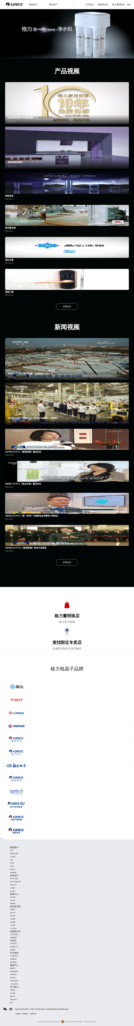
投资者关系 (13, 999)
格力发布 (12, 900)
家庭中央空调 (14, 853)
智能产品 (12, 869)
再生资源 (12, 977)
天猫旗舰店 (13, 959)
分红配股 (12, 922)
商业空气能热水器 (15, 881)
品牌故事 (12, 990)
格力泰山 (12, 891)
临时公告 (12, 912)
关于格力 (90, 4)
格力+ (11, 1002)
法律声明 (33, 1014)
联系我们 (25, 1014)
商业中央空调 (14, 878)
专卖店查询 (13, 943)
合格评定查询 (14, 981)
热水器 (12, 866)
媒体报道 (12, 903)
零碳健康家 (13, 872)
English (18, 1014)
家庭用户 (36, 4)
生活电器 (12, 856)
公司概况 (12, 919)
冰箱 (11, 860)
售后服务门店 (14, 946)
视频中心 (12, 996)
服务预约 (12, 968)
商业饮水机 (13, 885)
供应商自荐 (13, 974)
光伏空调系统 (14, 934)
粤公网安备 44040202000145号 (72, 1021)
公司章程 (12, 925)
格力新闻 (12, 897)
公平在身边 (13, 928)
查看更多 (67, 306)
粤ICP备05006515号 (90, 1021)
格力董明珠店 (120, 4)
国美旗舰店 (13, 962)
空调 (11, 850)
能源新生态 (103, 4)
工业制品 (12, 888)
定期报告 (12, 909)
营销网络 (12, 950)
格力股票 (12, 915)
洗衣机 (12, 863)
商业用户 (56, 4)
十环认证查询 (14, 984)
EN (128, 4)
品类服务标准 (14, 971)
